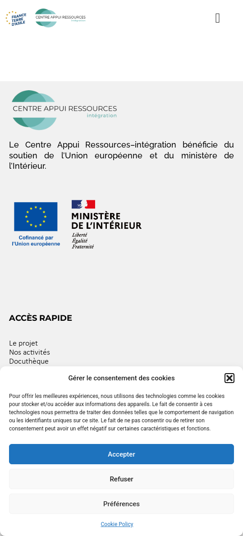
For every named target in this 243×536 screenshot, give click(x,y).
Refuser (121, 479)
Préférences (121, 504)
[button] (229, 378)
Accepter (121, 454)
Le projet (23, 343)
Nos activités (29, 352)
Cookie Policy (117, 524)
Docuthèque (29, 361)
